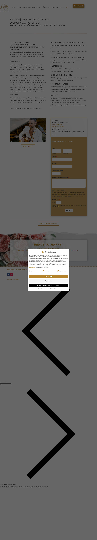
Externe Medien (62, 271)
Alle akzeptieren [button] (48, 276)
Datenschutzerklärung (41, 266)
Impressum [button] (56, 288)
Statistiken (46, 271)
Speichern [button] (48, 281)
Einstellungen (32, 267)
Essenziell (32, 271)
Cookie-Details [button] (41, 288)
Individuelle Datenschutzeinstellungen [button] (48, 285)
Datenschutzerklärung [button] (49, 288)
